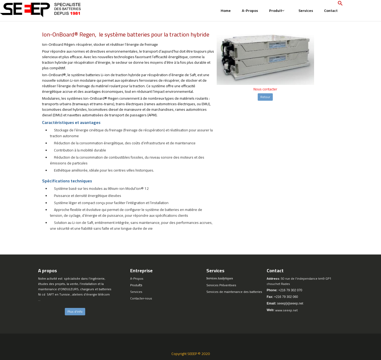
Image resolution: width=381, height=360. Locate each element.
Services (305, 10)
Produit (277, 10)
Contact (331, 10)
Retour (265, 97)
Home (226, 10)
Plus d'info (75, 311)
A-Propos (250, 10)
